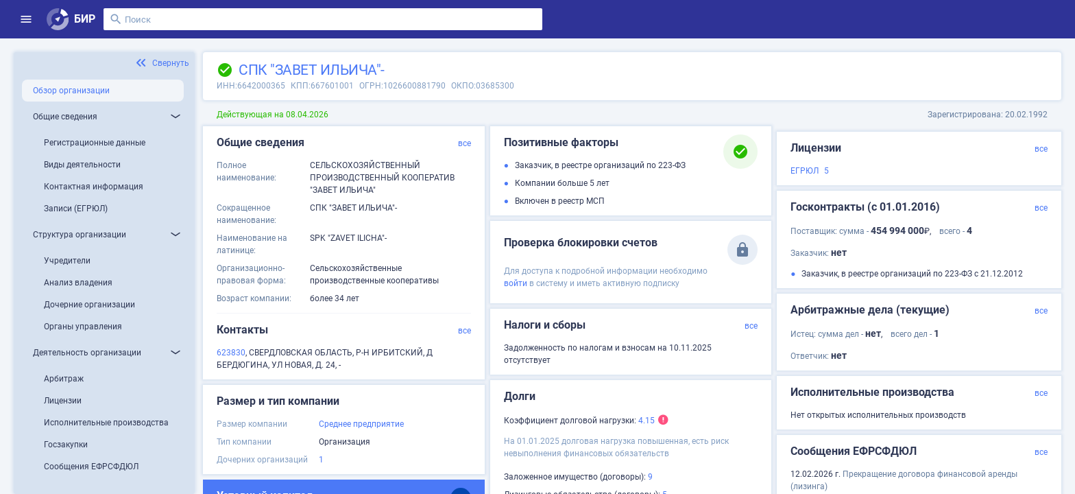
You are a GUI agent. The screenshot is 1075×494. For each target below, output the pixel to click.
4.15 (646, 420)
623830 (231, 352)
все (464, 143)
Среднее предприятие (361, 424)
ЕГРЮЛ (804, 171)
